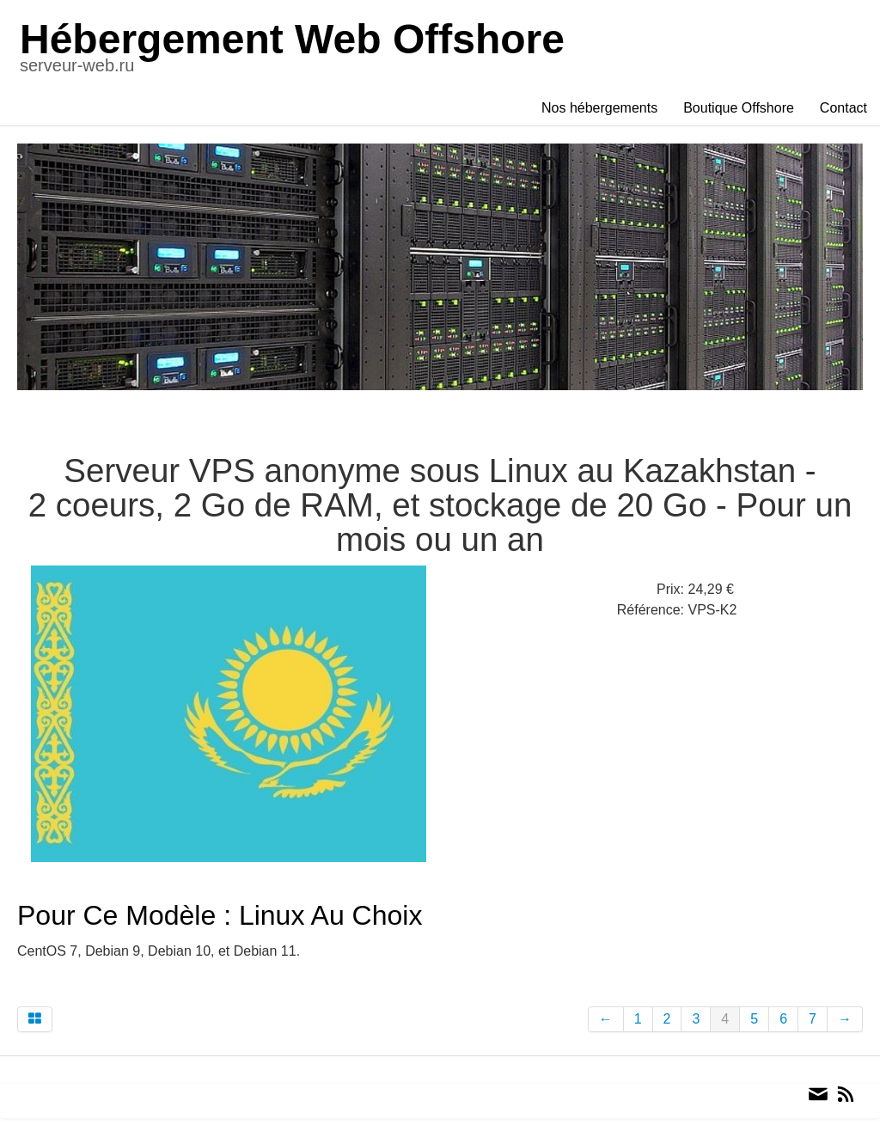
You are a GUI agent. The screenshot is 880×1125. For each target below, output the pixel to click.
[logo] (299, 51)
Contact (843, 108)
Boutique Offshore (738, 108)
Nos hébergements (599, 108)
